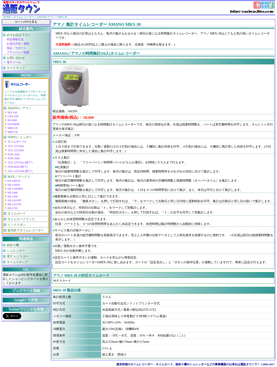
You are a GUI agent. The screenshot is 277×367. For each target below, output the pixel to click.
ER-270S (13, 208)
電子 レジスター (18, 256)
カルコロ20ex (16, 146)
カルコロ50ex (16, 150)
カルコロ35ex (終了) (20, 162)
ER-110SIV (14, 184)
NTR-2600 (13, 158)
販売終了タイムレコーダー (26, 230)
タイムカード (17, 213)
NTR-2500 (13, 154)
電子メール (14, 62)
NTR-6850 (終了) (18, 166)
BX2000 (12, 120)
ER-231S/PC (15, 204)
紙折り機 (13, 245)
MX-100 (12, 112)
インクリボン (17, 224)
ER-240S (13, 192)
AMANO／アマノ (19, 108)
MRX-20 (13, 128)
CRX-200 (13, 116)
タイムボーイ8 (17, 141)
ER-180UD (14, 180)
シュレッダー (16, 250)
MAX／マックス (19, 176)
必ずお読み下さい (19, 35)
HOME (7, 16)
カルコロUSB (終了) (20, 171)
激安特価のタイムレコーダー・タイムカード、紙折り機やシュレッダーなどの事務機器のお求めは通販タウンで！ (188, 364)
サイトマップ (16, 68)
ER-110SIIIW (15, 188)
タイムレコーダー (23, 16)
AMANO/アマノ (46, 16)
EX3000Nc (14, 124)
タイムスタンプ (17, 262)
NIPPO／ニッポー (20, 137)
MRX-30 (13, 131)
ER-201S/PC (15, 200)
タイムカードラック (21, 219)
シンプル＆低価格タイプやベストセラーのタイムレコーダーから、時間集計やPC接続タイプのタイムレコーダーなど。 (25, 97)
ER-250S (13, 196)
